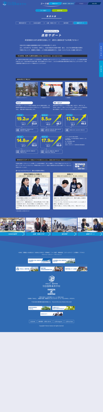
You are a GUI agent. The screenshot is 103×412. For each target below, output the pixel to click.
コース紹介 (43, 62)
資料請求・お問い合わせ (44, 401)
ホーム (36, 45)
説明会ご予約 (101, 51)
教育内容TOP (22, 74)
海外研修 (66, 74)
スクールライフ (68, 332)
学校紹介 (47, 332)
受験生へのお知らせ (28, 332)
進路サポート (80, 74)
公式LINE (32, 401)
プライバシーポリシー (47, 334)
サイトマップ (58, 334)
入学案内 (76, 332)
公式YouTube (69, 401)
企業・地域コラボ (51, 74)
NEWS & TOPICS (39, 332)
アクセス (82, 332)
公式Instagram (58, 401)
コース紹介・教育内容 (46, 45)
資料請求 (101, 68)
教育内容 (57, 45)
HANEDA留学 (37, 74)
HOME (20, 332)
